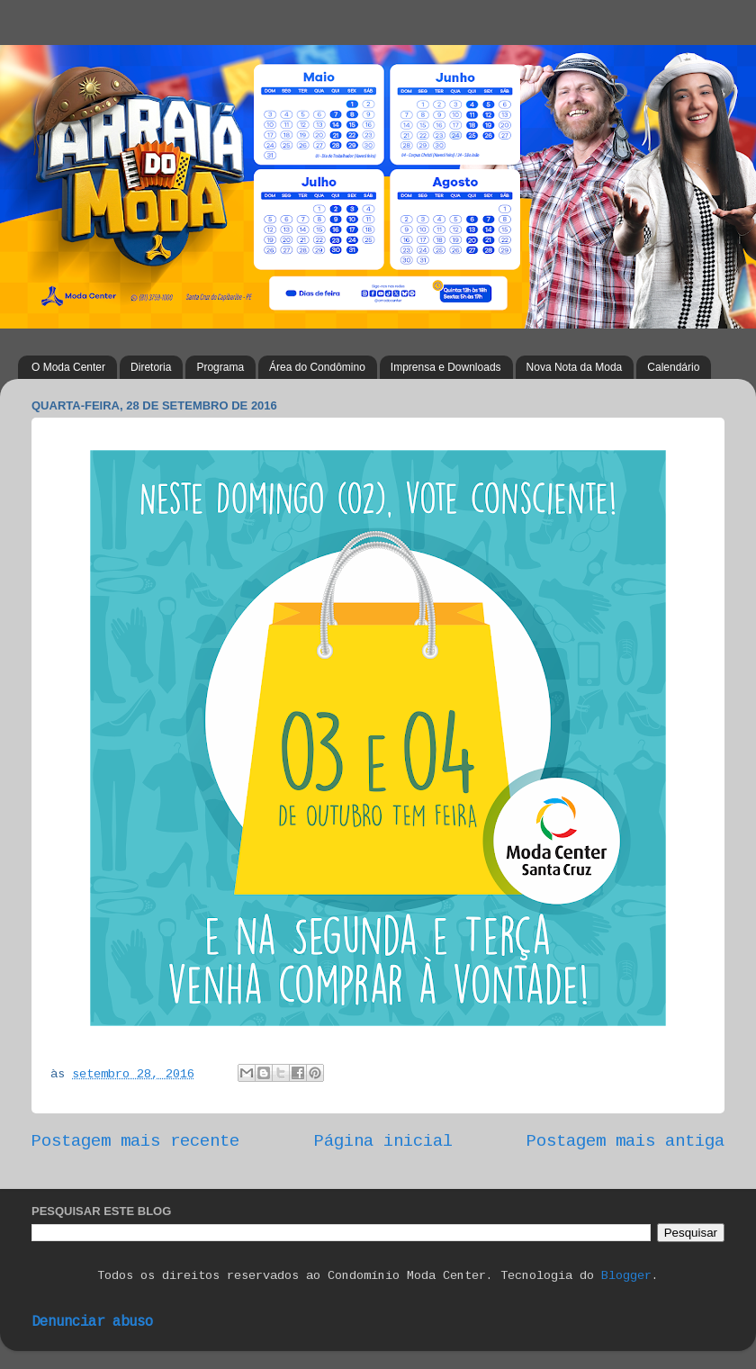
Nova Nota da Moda (574, 367)
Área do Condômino (317, 367)
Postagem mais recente (135, 1142)
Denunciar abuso (92, 1322)
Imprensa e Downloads (446, 367)
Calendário (673, 367)
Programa (220, 367)
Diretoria (150, 367)
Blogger (626, 1277)
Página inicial (383, 1142)
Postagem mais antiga (625, 1142)
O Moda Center (68, 367)
